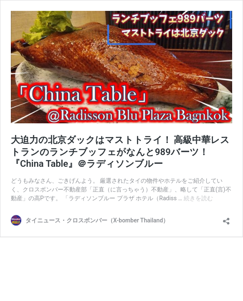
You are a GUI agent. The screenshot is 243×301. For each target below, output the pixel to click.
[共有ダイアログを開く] (226, 218)
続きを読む (198, 198)
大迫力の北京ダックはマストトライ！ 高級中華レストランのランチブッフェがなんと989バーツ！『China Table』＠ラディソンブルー (120, 152)
